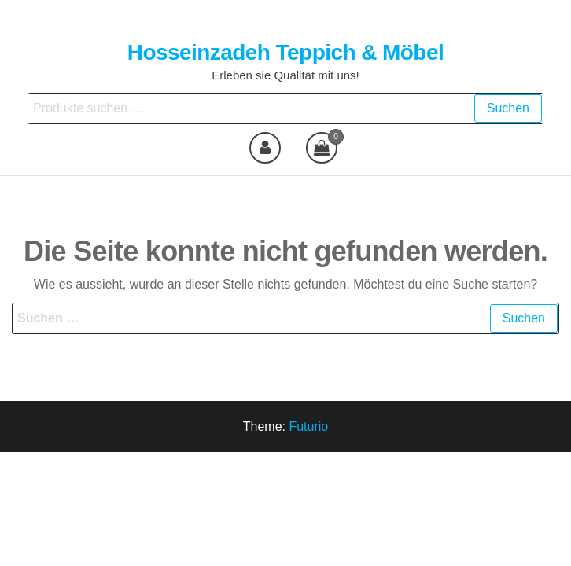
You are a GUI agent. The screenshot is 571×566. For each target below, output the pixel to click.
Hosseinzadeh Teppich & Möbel (285, 52)
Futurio (308, 426)
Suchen (508, 108)
